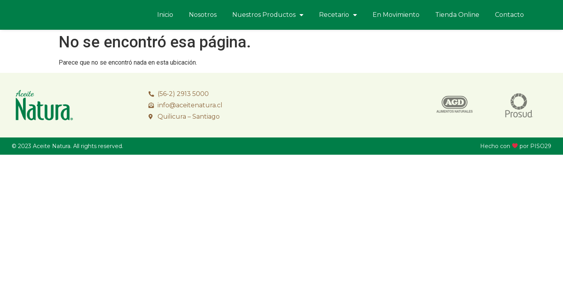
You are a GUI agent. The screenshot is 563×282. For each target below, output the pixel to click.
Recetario (338, 15)
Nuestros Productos (267, 15)
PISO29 (540, 146)
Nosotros (203, 14)
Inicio (165, 14)
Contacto (509, 14)
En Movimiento (396, 14)
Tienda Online (457, 14)
